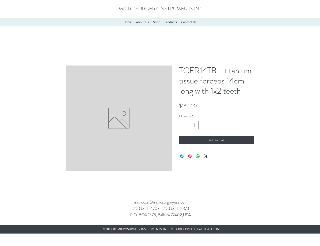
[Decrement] (183, 125)
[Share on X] (205, 156)
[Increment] (195, 125)
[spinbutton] (189, 125)
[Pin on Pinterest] (189, 156)
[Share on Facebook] (181, 156)
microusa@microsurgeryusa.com (161, 202)
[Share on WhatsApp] (197, 156)
